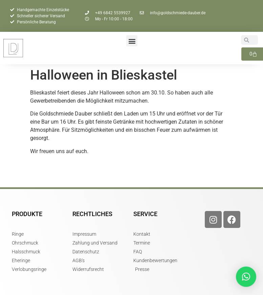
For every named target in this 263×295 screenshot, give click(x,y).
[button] (131, 40)
